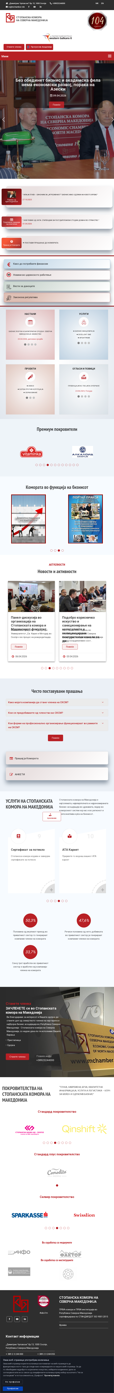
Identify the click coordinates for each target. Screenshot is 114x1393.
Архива (62, 1325)
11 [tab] (74, 465)
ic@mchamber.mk (15, 7)
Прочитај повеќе (52, 1375)
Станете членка (14, 47)
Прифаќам (13, 1389)
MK (97, 3)
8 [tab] (62, 465)
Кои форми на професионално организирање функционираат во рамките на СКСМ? (53, 725)
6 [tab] (55, 465)
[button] (3, 119)
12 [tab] (77, 465)
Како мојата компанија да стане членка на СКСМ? (38, 702)
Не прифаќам (12, 1382)
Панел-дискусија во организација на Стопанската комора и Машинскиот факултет (80, 623)
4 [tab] (48, 465)
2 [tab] (40, 465)
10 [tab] (70, 465)
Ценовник (51, 816)
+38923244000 (57, 3)
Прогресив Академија (39, 47)
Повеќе (56, 109)
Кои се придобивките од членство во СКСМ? (35, 712)
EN (102, 3)
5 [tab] (51, 465)
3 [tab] (44, 465)
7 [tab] (59, 465)
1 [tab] (36, 465)
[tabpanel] (31, 452)
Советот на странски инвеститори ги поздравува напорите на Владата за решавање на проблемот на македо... (30, 625)
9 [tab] (66, 465)
